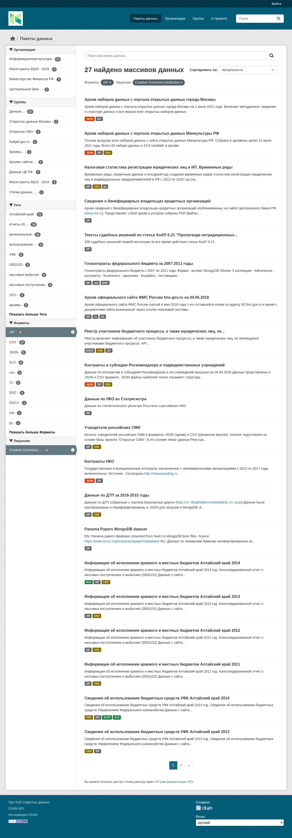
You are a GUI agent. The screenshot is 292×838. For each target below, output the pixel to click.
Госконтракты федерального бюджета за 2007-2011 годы (139, 263)
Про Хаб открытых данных (29, 802)
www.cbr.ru (94, 213)
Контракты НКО (99, 461)
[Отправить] (278, 18)
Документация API (179, 781)
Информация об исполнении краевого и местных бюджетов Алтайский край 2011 (162, 664)
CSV (108, 152)
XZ (102, 316)
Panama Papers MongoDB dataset (116, 529)
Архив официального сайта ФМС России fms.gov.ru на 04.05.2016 (147, 297)
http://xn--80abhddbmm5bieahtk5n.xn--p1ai (209, 502)
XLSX (107, 717)
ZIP (99, 118)
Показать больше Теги (28, 314)
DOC (105, 282)
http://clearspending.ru (161, 473)
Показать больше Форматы (32, 432)
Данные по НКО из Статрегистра (116, 399)
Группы (198, 18)
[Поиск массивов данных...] (260, 18)
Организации (175, 18)
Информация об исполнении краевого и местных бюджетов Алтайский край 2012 (162, 630)
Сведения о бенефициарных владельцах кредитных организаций (148, 201)
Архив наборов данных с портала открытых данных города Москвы (150, 99)
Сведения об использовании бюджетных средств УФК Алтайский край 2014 (157, 698)
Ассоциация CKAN (22, 815)
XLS (88, 582)
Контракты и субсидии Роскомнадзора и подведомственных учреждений (155, 365)
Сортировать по (203, 70)
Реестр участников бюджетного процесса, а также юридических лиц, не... (155, 331)
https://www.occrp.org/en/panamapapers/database (122, 541)
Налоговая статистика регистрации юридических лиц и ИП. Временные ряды (159, 167)
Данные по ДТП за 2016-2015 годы (117, 495)
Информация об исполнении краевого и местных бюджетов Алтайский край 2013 (162, 597)
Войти (276, 4)
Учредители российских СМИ (112, 427)
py (105, 186)
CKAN (204, 807)
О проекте (219, 18)
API (157, 781)
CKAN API (16, 808)
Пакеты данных (145, 18)
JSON (89, 118)
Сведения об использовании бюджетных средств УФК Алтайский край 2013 (157, 732)
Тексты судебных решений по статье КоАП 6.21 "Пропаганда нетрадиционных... (161, 235)
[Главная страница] (12, 38)
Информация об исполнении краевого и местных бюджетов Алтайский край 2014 (162, 563)
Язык (200, 817)
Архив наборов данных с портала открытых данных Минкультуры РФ (152, 133)
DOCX (89, 350)
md (96, 282)
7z (95, 316)
